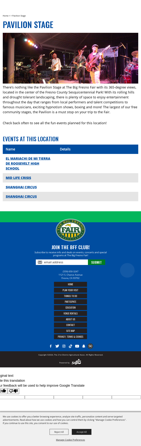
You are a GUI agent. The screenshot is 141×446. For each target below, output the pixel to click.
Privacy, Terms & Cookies (70, 336)
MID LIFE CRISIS (18, 178)
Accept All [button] (82, 431)
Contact (70, 325)
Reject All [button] (59, 431)
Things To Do (70, 296)
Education (71, 307)
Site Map (70, 331)
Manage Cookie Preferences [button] (70, 439)
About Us (70, 319)
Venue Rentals (71, 313)
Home (5, 15)
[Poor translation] (13, 391)
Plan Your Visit (70, 290)
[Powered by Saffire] (76, 362)
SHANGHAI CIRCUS (21, 187)
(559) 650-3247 (70, 271)
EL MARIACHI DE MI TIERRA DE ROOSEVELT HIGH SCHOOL (28, 163)
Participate (70, 301)
